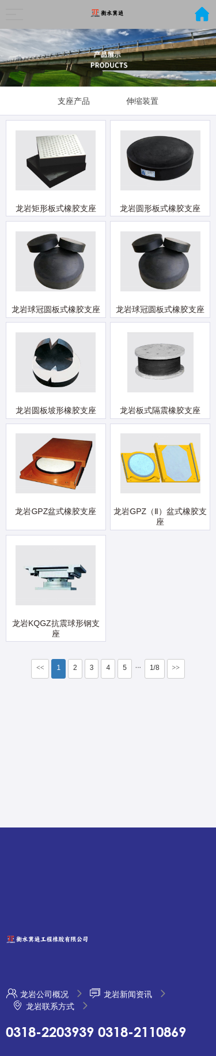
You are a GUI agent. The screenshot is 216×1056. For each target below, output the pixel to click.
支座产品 (74, 101)
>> (176, 668)
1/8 (155, 668)
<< (40, 668)
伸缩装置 (142, 101)
